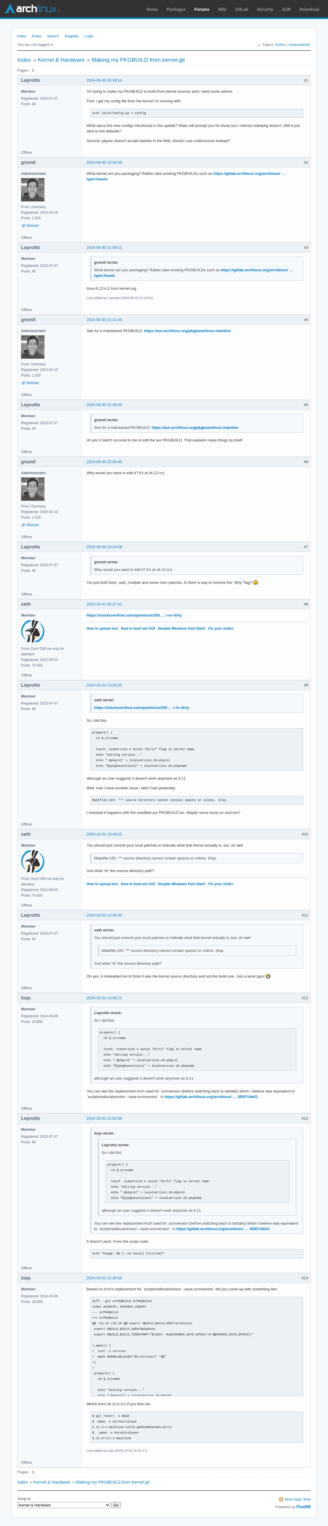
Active (280, 44)
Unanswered (299, 44)
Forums (201, 9)
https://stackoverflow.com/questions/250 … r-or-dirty (134, 615)
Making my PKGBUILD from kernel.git (138, 60)
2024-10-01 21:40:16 (104, 1278)
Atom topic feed (297, 1499)
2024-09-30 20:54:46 (104, 162)
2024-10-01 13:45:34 (104, 915)
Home (152, 9)
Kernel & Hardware (61, 60)
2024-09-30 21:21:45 (104, 319)
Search (53, 36)
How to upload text (102, 628)
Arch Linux (32, 9)
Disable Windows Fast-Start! (181, 628)
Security (265, 9)
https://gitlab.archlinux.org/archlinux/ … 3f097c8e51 (211, 1097)
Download (309, 9)
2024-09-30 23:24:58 (104, 547)
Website (32, 226)
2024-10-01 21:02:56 (104, 1118)
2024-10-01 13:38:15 (104, 834)
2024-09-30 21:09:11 (104, 247)
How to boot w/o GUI (138, 628)
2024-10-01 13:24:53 (104, 685)
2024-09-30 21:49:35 (104, 405)
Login (89, 36)
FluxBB (303, 1506)
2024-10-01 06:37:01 (104, 604)
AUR (286, 9)
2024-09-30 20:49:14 (104, 80)
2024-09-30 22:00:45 (104, 462)
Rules (37, 36)
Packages (176, 9)
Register (72, 36)
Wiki (222, 9)
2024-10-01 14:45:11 (104, 998)
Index (21, 36)
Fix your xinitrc (220, 628)
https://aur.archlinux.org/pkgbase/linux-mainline (187, 331)
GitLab (241, 9)
